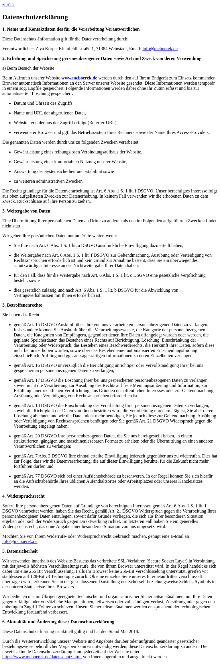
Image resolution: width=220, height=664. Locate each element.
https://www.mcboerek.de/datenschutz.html (42, 656)
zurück (8, 4)
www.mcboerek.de (79, 77)
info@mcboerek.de (160, 48)
